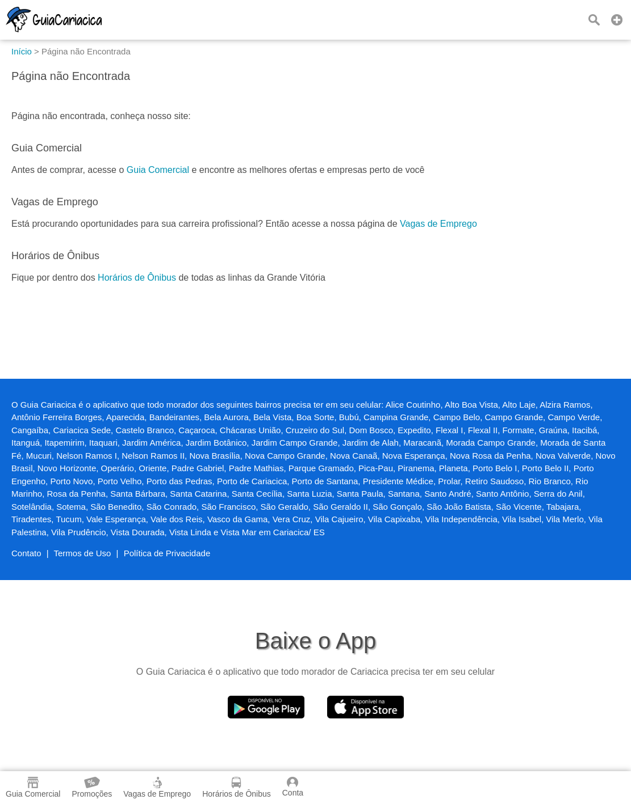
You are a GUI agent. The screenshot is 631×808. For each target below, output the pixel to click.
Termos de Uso (82, 553)
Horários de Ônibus (137, 277)
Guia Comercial (158, 170)
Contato (26, 553)
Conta (292, 787)
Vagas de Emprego (438, 224)
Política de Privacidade (167, 553)
